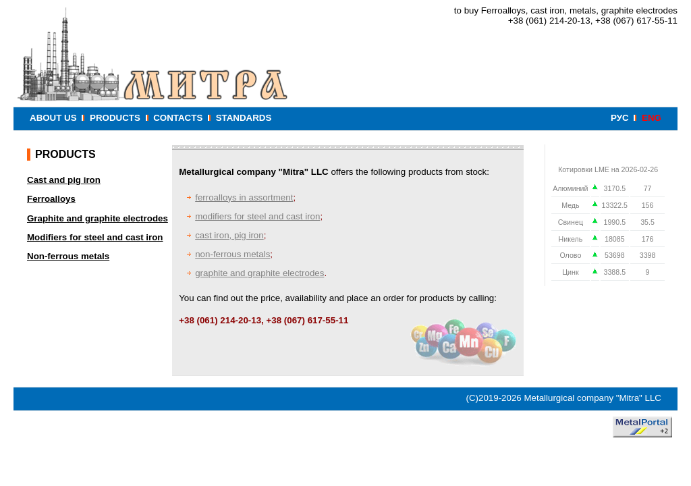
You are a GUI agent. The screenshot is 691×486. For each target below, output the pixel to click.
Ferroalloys (51, 199)
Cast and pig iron (64, 180)
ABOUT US (53, 118)
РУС (620, 118)
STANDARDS (244, 118)
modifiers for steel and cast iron (257, 216)
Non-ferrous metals (68, 256)
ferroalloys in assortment (244, 197)
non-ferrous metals (232, 254)
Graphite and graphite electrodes (97, 218)
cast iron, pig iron (229, 235)
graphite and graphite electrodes (259, 273)
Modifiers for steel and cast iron (95, 237)
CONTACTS (177, 118)
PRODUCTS (115, 118)
